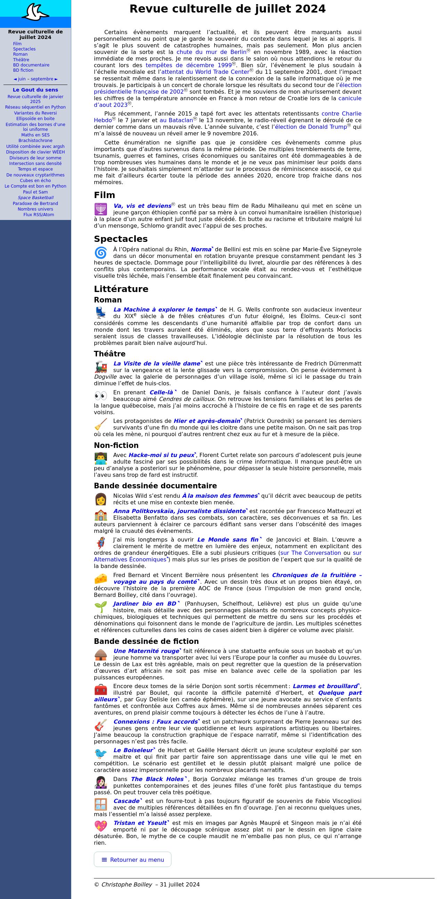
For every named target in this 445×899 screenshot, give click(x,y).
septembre (42, 79)
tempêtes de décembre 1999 (189, 65)
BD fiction (23, 70)
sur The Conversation (311, 553)
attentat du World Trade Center (205, 72)
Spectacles (24, 49)
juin (22, 79)
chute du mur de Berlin (211, 52)
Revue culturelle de (227, 8)
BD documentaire (31, 65)
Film (17, 43)
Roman (20, 54)
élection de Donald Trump (311, 127)
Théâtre (21, 59)
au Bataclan (176, 120)
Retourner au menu (137, 860)
